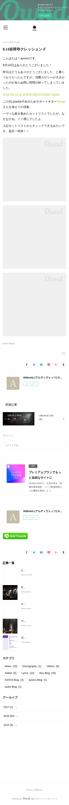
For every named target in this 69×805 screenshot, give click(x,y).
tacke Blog (13, 686)
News (11, 666)
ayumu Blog (38, 679)
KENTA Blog (14, 679)
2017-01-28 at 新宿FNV (34, 570)
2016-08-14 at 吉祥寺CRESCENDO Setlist (31, 94)
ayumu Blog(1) (9, 343)
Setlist (10, 673)
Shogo (61, 101)
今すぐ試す (44, 16)
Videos (53, 666)
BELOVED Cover (31, 587)
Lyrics (28, 673)
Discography (31, 666)
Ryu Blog (47, 673)
